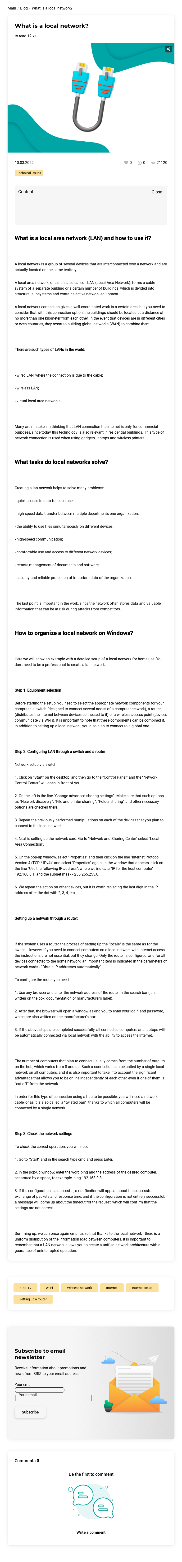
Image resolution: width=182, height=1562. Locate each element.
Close (157, 191)
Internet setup (142, 1288)
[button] (91, 744)
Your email (23, 1384)
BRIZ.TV (25, 1288)
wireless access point (135, 714)
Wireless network (79, 1288)
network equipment (102, 294)
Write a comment (91, 1532)
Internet (146, 950)
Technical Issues (29, 173)
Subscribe (30, 1411)
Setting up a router (33, 1299)
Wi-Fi (49, 1288)
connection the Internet (101, 426)
